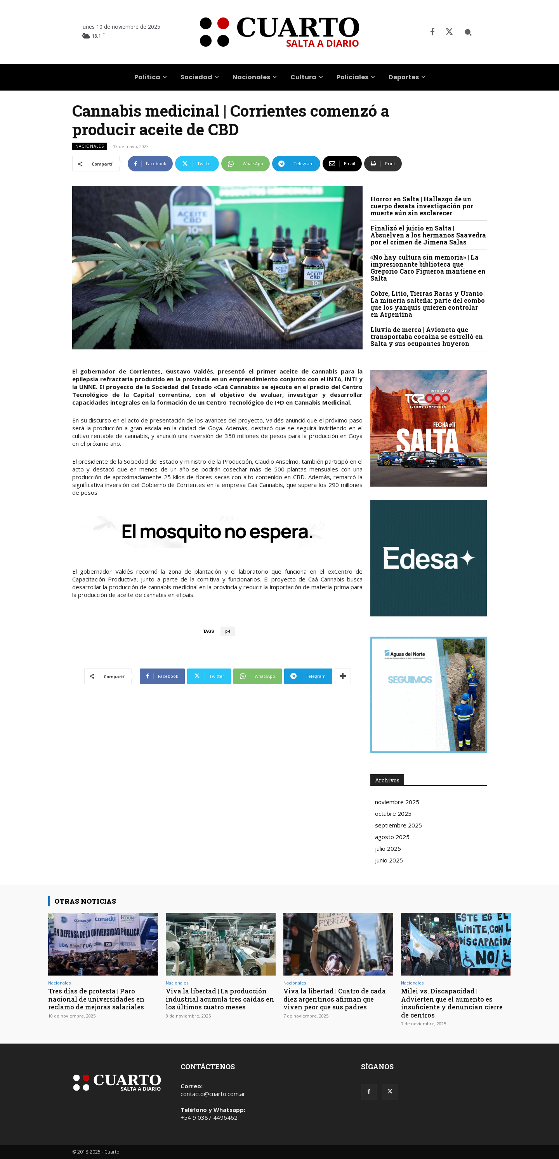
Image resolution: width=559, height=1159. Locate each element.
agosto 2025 (392, 837)
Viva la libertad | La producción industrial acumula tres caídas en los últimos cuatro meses (218, 998)
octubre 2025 (393, 813)
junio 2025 (389, 860)
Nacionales (89, 146)
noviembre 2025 (397, 802)
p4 (227, 631)
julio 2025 (388, 848)
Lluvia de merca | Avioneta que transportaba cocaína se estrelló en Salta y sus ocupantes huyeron (426, 336)
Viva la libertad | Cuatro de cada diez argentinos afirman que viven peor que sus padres (336, 998)
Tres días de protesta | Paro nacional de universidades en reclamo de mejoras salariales (98, 998)
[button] (468, 32)
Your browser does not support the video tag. (428, 558)
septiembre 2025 (398, 825)
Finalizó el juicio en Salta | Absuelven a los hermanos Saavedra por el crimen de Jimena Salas (428, 235)
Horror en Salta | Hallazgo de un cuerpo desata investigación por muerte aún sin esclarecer (421, 206)
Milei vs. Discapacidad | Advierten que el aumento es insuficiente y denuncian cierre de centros (454, 1002)
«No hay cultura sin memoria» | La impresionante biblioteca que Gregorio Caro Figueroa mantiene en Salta (428, 267)
